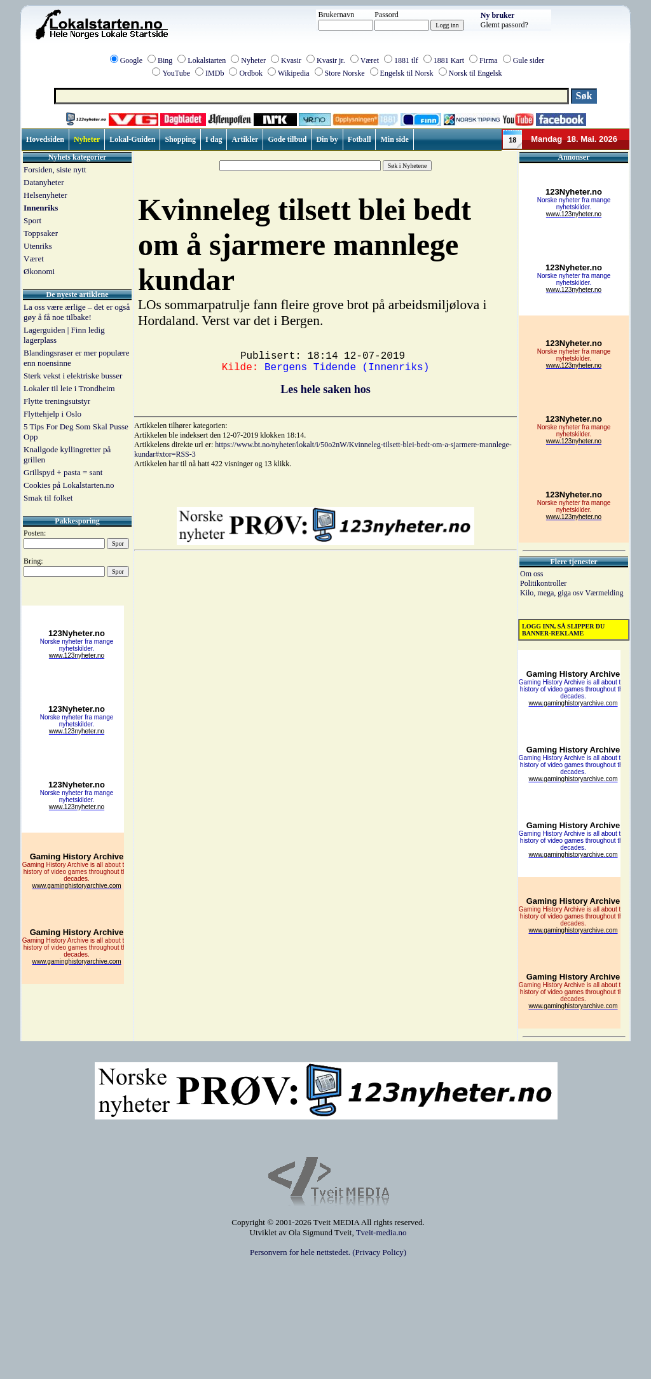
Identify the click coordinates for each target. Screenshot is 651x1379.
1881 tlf (406, 60)
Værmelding (604, 592)
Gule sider (529, 60)
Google (131, 60)
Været (369, 60)
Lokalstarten (207, 60)
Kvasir (291, 60)
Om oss (531, 573)
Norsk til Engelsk (475, 73)
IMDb (214, 73)
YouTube (176, 73)
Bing (165, 60)
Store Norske (345, 73)
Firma (488, 60)
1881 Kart (449, 60)
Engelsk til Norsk (407, 73)
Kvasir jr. (331, 60)
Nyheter (253, 60)
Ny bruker (498, 15)
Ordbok (251, 73)
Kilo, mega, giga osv (552, 592)
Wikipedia (294, 73)
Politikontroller (543, 583)
